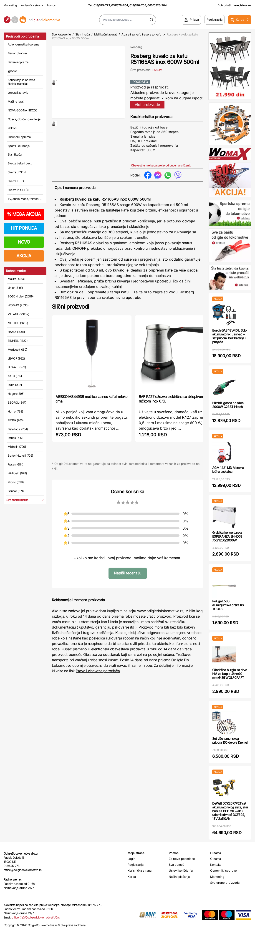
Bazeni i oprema (18, 62)
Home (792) (15, 411)
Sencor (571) (16, 491)
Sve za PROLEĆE (18, 190)
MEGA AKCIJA (24, 214)
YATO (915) (15, 376)
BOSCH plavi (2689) (20, 296)
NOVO (24, 242)
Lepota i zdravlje (18, 92)
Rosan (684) (15, 464)
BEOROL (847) (17, 402)
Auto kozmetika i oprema (23, 44)
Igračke (12, 71)
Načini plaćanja (179, 876)
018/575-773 (101, 5)
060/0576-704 (157, 5)
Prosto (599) (16, 482)
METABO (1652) (18, 323)
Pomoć (51, 5)
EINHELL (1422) (18, 340)
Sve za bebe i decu (20, 163)
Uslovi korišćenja (181, 870)
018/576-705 (137, 5)
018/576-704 (119, 5)
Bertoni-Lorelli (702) (20, 455)
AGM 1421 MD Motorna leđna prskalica (228, 469)
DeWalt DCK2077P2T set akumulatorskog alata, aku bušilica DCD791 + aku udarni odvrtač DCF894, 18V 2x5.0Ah (230, 810)
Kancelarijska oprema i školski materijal (22, 82)
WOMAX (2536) (18, 305)
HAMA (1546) (16, 332)
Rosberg (136, 47)
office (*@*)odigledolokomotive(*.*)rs (36, 917)
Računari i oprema (19, 137)
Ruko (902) (15, 385)
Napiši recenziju (127, 573)
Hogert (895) (16, 393)
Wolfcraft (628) (17, 473)
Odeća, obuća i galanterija (24, 119)
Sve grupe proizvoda (225, 882)
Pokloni (12, 128)
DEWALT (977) (17, 367)
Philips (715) (15, 438)
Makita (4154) (16, 279)
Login (131, 859)
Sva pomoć (176, 864)
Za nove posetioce (182, 859)
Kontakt (215, 864)
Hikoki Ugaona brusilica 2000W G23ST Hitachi (227, 405)
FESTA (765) (16, 420)
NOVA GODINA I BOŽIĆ (23, 110)
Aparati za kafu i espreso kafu (141, 34)
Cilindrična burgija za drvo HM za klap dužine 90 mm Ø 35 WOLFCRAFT (229, 673)
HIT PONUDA (24, 228)
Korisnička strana (31, 5)
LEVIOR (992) (16, 358)
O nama (215, 859)
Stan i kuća (14, 154)
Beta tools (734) (18, 429)
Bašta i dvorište (17, 53)
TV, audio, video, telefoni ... (25, 199)
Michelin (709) (17, 446)
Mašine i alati (16, 101)
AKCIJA (23, 256)
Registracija (136, 864)
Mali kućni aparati (105, 34)
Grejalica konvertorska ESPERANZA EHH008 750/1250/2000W (227, 536)
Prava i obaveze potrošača (98, 671)
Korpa (132, 876)
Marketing (10, 5)
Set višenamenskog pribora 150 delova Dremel (229, 740)
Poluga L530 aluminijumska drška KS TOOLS (228, 605)
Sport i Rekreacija (18, 146)
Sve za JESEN (16, 172)
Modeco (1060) (17, 349)
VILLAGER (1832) (18, 314)
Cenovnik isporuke (223, 870)
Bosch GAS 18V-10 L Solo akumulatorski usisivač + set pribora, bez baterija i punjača (229, 336)
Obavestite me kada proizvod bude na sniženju (161, 165)
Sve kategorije (61, 34)
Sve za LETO (16, 181)
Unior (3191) (15, 287)
